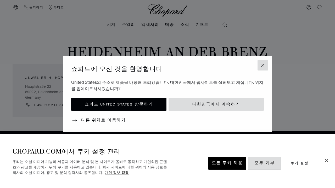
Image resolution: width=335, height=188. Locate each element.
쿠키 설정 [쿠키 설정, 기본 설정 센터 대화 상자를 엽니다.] (299, 163)
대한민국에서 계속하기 (216, 104)
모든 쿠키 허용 (227, 163)
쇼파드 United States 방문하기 (119, 104)
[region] (167, 161)
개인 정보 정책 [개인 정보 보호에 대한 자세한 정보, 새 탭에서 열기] (117, 173)
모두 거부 (264, 163)
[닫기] (326, 160)
